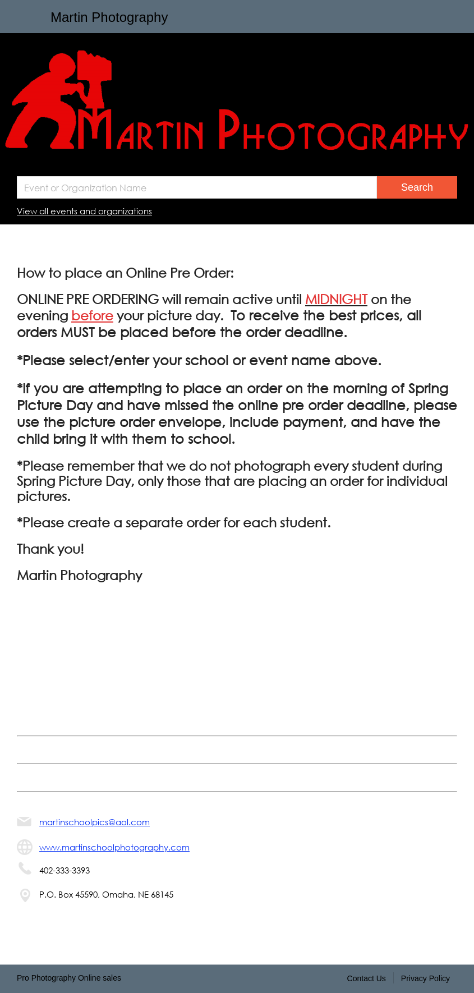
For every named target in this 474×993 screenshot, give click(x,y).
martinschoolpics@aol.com (94, 822)
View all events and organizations (84, 211)
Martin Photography (109, 17)
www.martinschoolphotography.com (114, 847)
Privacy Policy (425, 978)
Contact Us (366, 978)
